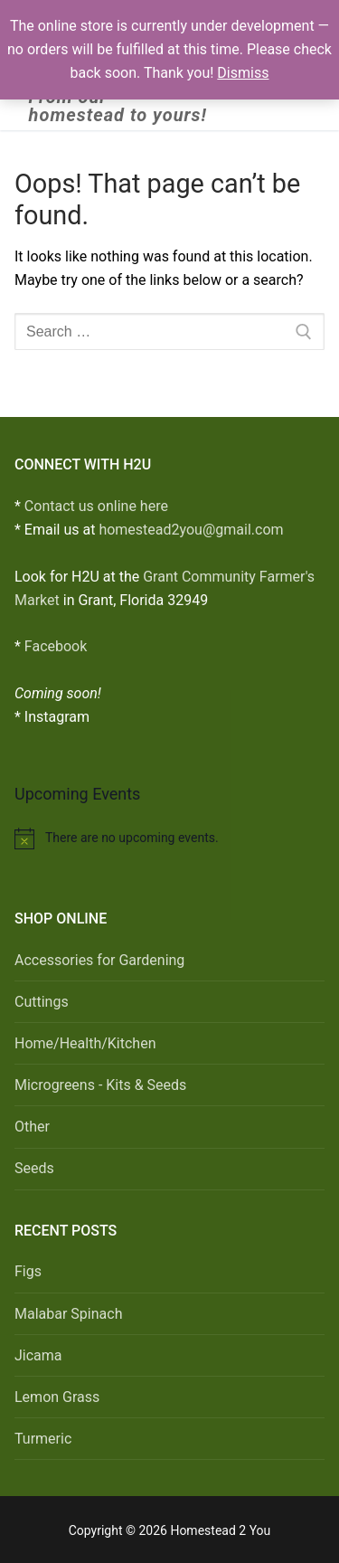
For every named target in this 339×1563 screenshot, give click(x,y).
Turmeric (42, 1438)
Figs (28, 1271)
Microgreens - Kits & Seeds (100, 1085)
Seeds (34, 1168)
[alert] (169, 838)
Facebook (55, 646)
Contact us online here (96, 506)
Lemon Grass (56, 1397)
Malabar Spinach (68, 1313)
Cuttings (41, 1001)
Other (32, 1126)
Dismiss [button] (242, 72)
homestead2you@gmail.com (191, 529)
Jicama (38, 1355)
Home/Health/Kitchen (84, 1043)
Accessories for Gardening (99, 960)
